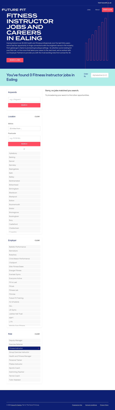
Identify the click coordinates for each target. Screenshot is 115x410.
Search (24, 105)
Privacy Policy (104, 405)
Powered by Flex (77, 405)
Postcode (12, 133)
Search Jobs (15, 60)
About (97, 10)
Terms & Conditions (91, 405)
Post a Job (107, 10)
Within (10, 124)
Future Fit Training (16, 405)
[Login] (103, 3)
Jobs (88, 10)
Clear (37, 117)
